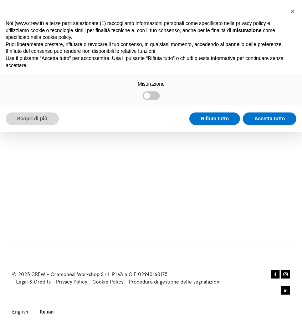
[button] (292, 11)
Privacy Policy (71, 282)
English (20, 312)
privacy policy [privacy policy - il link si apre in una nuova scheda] (251, 23)
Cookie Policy (107, 282)
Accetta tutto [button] (269, 118)
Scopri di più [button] (32, 118)
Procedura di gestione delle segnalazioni (175, 282)
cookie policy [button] (57, 37)
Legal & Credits (33, 282)
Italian (46, 312)
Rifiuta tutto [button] (215, 118)
